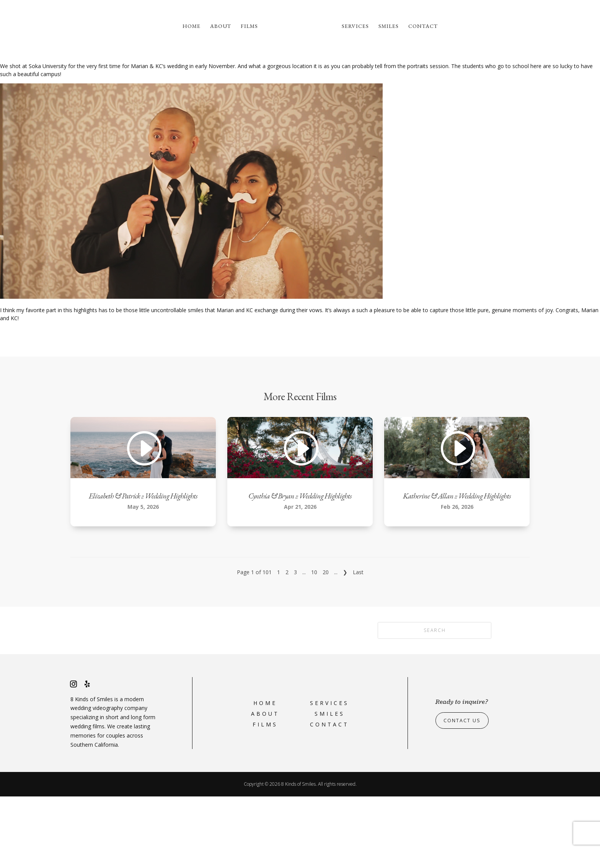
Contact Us (464, 774)
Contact (423, 26)
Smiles (388, 26)
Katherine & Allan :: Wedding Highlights (457, 549)
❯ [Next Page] (345, 625)
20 (326, 625)
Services (355, 26)
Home (192, 26)
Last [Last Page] (358, 625)
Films (249, 26)
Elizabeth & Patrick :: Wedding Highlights (143, 549)
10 (314, 625)
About (220, 26)
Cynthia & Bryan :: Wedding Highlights (300, 549)
